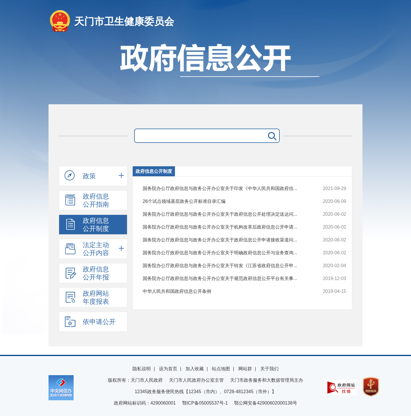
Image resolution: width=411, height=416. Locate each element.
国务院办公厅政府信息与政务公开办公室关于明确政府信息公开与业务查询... (225, 252)
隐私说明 (141, 368)
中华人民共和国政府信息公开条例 (225, 291)
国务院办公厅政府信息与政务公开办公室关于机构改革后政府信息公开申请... (225, 227)
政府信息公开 (205, 71)
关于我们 (269, 368)
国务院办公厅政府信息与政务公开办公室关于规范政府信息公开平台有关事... (225, 278)
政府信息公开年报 (87, 273)
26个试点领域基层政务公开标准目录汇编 (225, 201)
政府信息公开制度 (87, 224)
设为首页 (168, 368)
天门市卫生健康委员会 (124, 21)
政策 (80, 175)
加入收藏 (195, 368)
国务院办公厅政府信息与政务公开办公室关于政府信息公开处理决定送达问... (225, 214)
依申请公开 (90, 321)
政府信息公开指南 (87, 200)
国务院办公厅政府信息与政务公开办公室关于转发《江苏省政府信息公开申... (225, 265)
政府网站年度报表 (87, 297)
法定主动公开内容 (87, 249)
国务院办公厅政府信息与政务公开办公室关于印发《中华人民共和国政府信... (225, 188)
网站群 (245, 368)
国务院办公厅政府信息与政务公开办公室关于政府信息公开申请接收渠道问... (225, 240)
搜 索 (271, 135)
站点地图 (221, 368)
